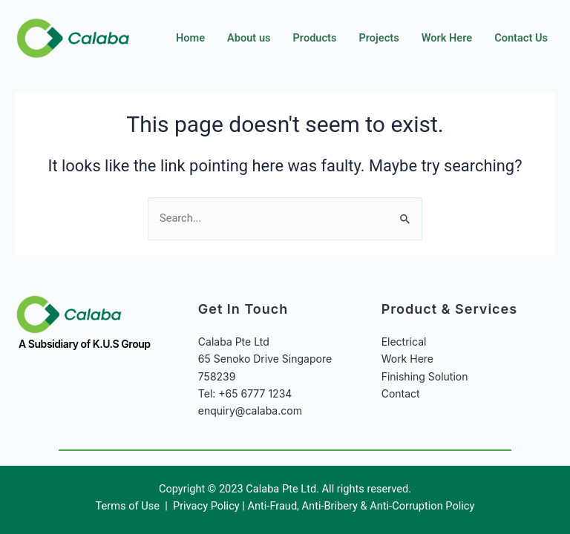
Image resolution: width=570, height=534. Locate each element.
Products (315, 37)
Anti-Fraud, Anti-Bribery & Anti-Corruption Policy (360, 505)
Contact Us (521, 37)
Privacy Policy (206, 505)
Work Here (447, 37)
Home (190, 37)
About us (248, 37)
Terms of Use (129, 505)
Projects (378, 37)
